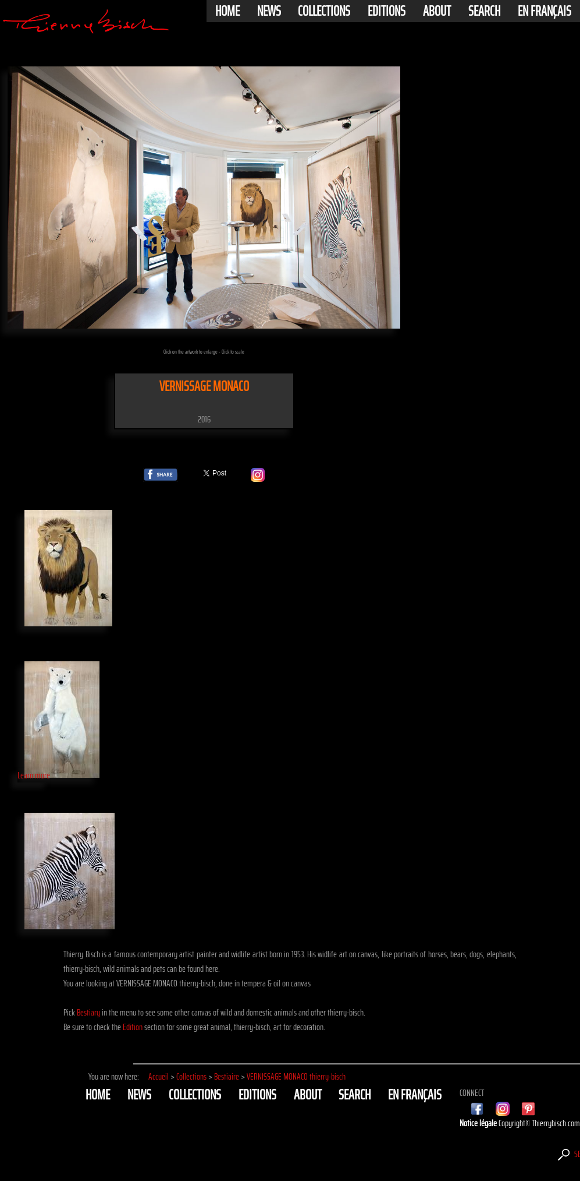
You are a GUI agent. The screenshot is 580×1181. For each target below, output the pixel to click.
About (437, 11)
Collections (324, 11)
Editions (386, 11)
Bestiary (88, 1012)
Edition (133, 1027)
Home (227, 11)
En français (544, 11)
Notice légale (479, 1123)
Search (484, 11)
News (269, 11)
